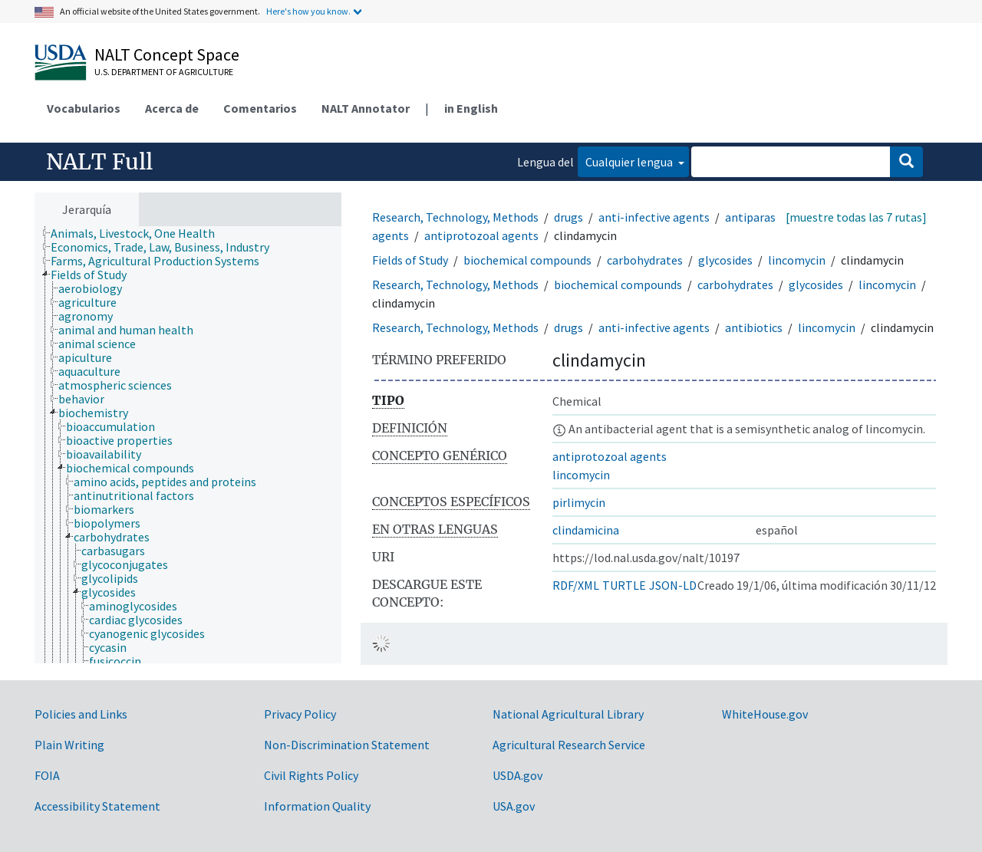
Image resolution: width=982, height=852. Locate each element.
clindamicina (585, 530)
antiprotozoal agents (481, 235)
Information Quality (317, 806)
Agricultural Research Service (569, 744)
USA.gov (514, 806)
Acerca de (172, 108)
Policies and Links (81, 714)
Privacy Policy (300, 714)
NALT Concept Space (166, 54)
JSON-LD (673, 585)
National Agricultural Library (568, 714)
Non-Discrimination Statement (347, 744)
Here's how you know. (308, 11)
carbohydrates (645, 260)
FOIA (47, 775)
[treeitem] (139, 233)
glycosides (725, 260)
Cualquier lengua (630, 161)
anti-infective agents (654, 217)
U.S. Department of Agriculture (163, 71)
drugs (568, 217)
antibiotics (754, 327)
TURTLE (624, 585)
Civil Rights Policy (311, 775)
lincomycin (796, 260)
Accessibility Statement (97, 806)
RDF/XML (575, 585)
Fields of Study (410, 260)
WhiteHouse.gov (765, 714)
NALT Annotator (365, 108)
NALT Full (99, 162)
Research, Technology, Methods (455, 217)
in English (471, 108)
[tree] (188, 444)
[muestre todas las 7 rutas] (856, 217)
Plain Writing (69, 744)
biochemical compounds (527, 260)
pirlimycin (578, 502)
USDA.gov (517, 775)
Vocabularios (83, 108)
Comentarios (260, 108)
